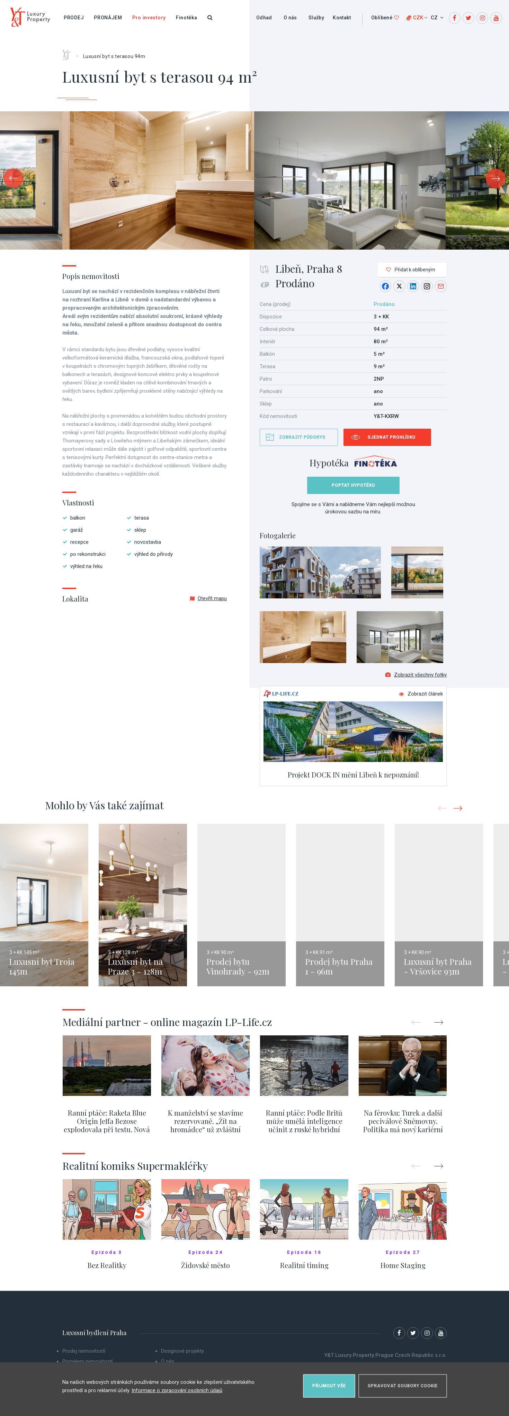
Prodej (74, 17)
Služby (316, 17)
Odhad (264, 17)
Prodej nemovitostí (83, 1354)
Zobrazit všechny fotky (416, 678)
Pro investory (149, 17)
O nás (290, 17)
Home (69, 52)
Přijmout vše (329, 1383)
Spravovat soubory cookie (403, 1383)
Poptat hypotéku (353, 485)
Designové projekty (182, 1354)
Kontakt (342, 17)
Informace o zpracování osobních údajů (177, 1388)
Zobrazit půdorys (302, 437)
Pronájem (108, 17)
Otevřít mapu (208, 598)
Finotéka (186, 17)
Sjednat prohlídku (392, 437)
